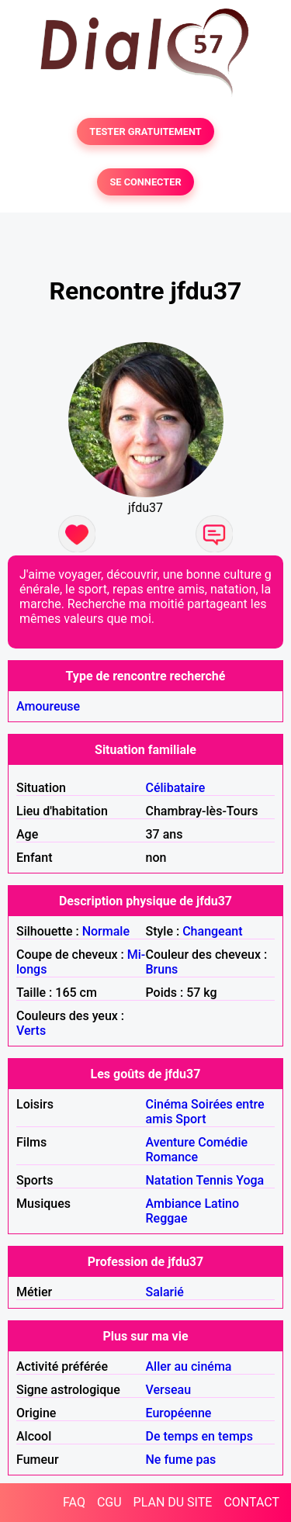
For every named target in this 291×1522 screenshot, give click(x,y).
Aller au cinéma (189, 1366)
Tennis (214, 1180)
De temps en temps (200, 1436)
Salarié (165, 1292)
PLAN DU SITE (173, 1502)
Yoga (250, 1180)
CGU (109, 1502)
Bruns (162, 969)
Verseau (169, 1389)
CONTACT (251, 1502)
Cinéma (167, 1104)
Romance (172, 1157)
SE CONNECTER (145, 182)
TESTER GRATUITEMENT (145, 131)
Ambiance (174, 1203)
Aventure (171, 1142)
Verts (31, 1030)
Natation (169, 1180)
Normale (106, 931)
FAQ (74, 1502)
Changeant (212, 931)
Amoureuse (48, 706)
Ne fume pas (181, 1459)
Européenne (179, 1413)
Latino (221, 1203)
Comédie (223, 1142)
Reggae (167, 1218)
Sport (190, 1119)
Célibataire (176, 787)
